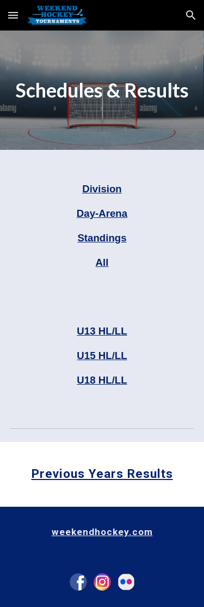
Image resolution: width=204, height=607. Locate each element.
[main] (102, 90)
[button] (13, 15)
